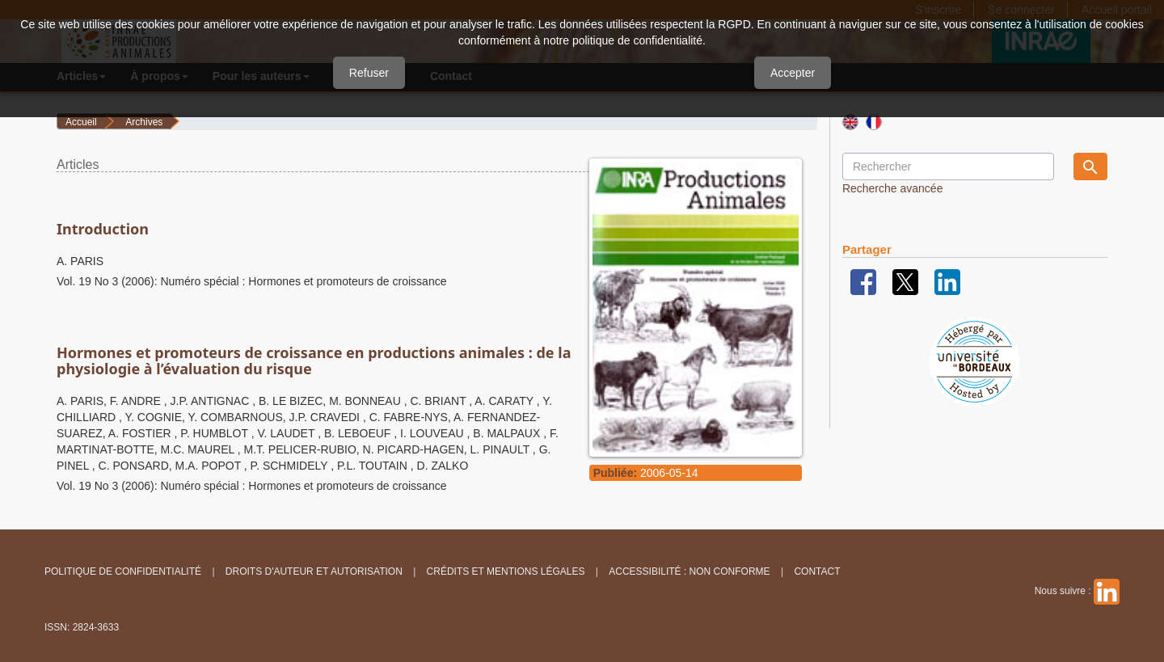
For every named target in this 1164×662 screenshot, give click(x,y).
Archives (143, 122)
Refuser (369, 72)
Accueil (81, 122)
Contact (817, 571)
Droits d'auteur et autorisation (314, 571)
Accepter (792, 72)
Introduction (103, 228)
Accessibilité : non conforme (689, 571)
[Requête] (948, 166)
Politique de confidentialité (122, 571)
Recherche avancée (892, 188)
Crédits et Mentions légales (506, 571)
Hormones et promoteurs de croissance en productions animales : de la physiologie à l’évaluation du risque (314, 360)
